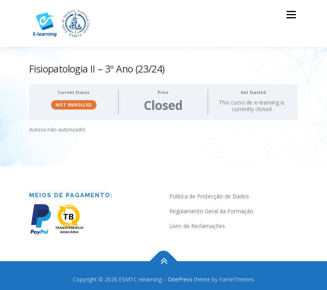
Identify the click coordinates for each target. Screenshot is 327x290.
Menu (291, 14)
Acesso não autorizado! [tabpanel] (57, 127)
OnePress (180, 277)
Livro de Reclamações (197, 223)
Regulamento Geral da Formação (211, 208)
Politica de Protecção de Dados (209, 194)
